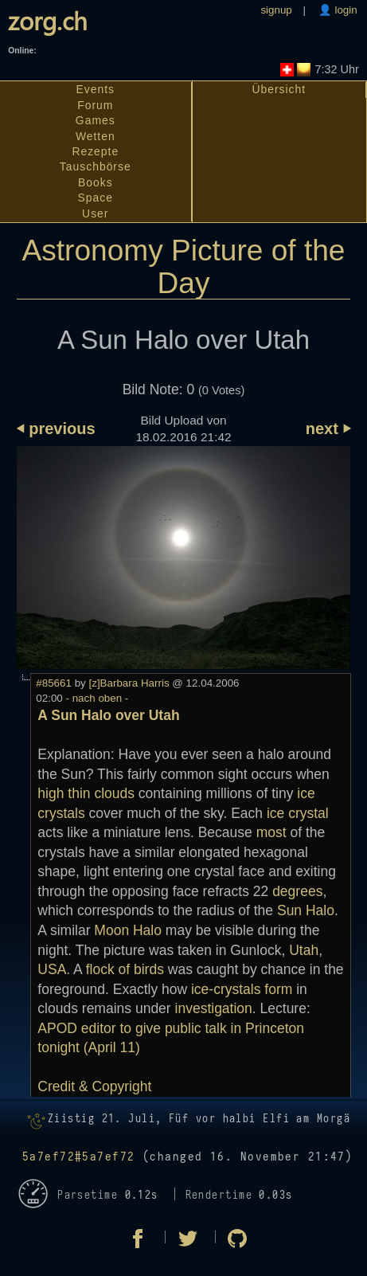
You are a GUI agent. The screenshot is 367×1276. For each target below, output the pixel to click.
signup (275, 10)
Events (95, 89)
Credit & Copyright (94, 1086)
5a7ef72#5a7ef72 (78, 1156)
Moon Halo (128, 930)
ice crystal (298, 813)
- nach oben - (96, 698)
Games (95, 120)
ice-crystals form (241, 989)
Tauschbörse (95, 166)
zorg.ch (48, 20)
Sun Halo (305, 910)
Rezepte (95, 151)
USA (51, 969)
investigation (213, 1008)
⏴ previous (56, 428)
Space (95, 197)
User (95, 213)
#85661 (54, 683)
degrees (297, 891)
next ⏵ (328, 428)
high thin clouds (86, 793)
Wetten (95, 136)
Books (95, 182)
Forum (95, 105)
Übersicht (279, 89)
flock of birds (125, 969)
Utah (303, 950)
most (271, 832)
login (344, 10)
